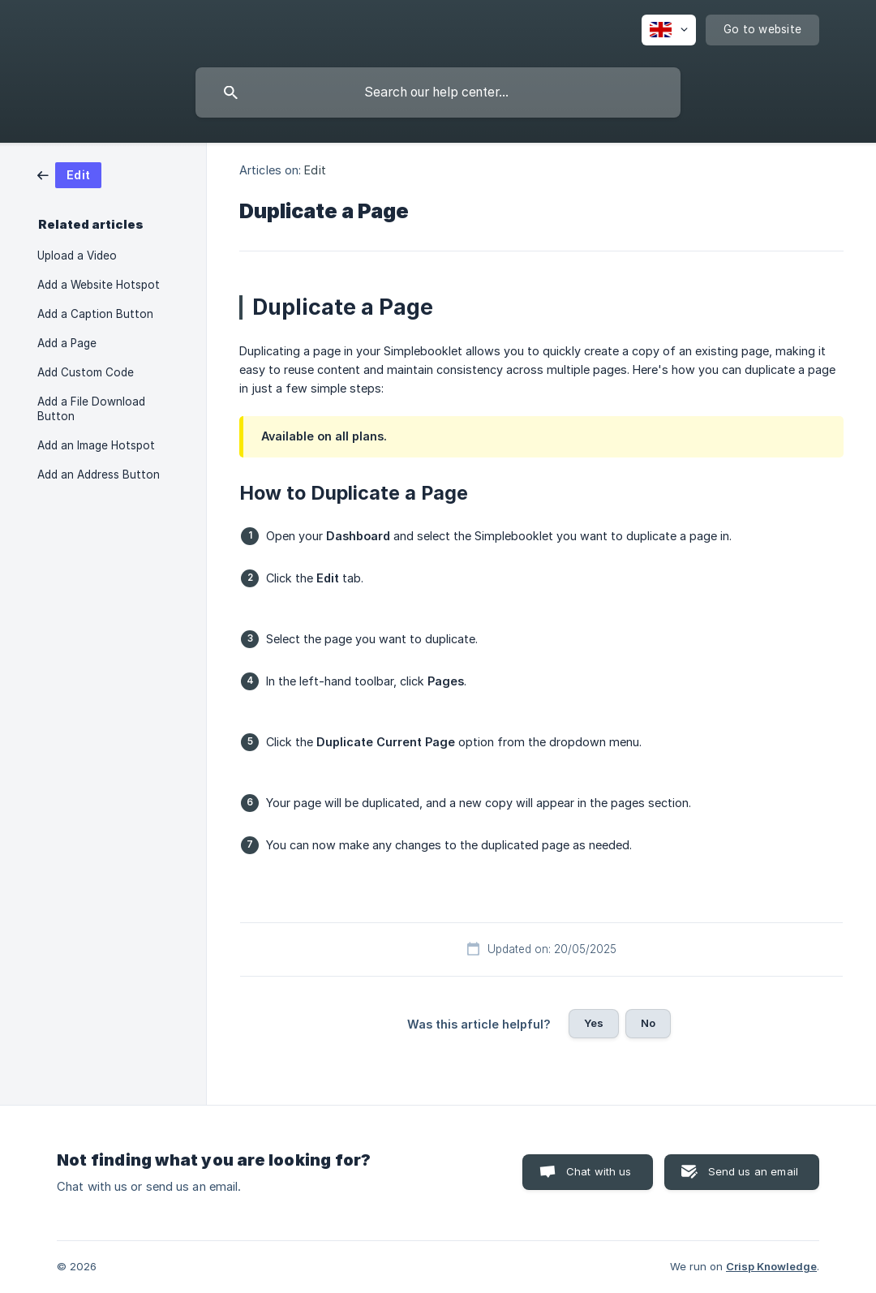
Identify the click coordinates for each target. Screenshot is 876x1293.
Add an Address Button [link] (98, 474)
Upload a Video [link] (77, 255)
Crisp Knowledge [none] (771, 1266)
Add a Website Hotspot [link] (98, 284)
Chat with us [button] (599, 1171)
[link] (69, 174)
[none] (669, 30)
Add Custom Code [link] (85, 372)
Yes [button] (593, 1022)
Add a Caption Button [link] (95, 313)
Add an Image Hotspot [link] (96, 445)
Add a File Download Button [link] (91, 409)
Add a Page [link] (67, 343)
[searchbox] (438, 92)
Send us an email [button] (753, 1171)
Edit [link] (314, 170)
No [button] (648, 1022)
